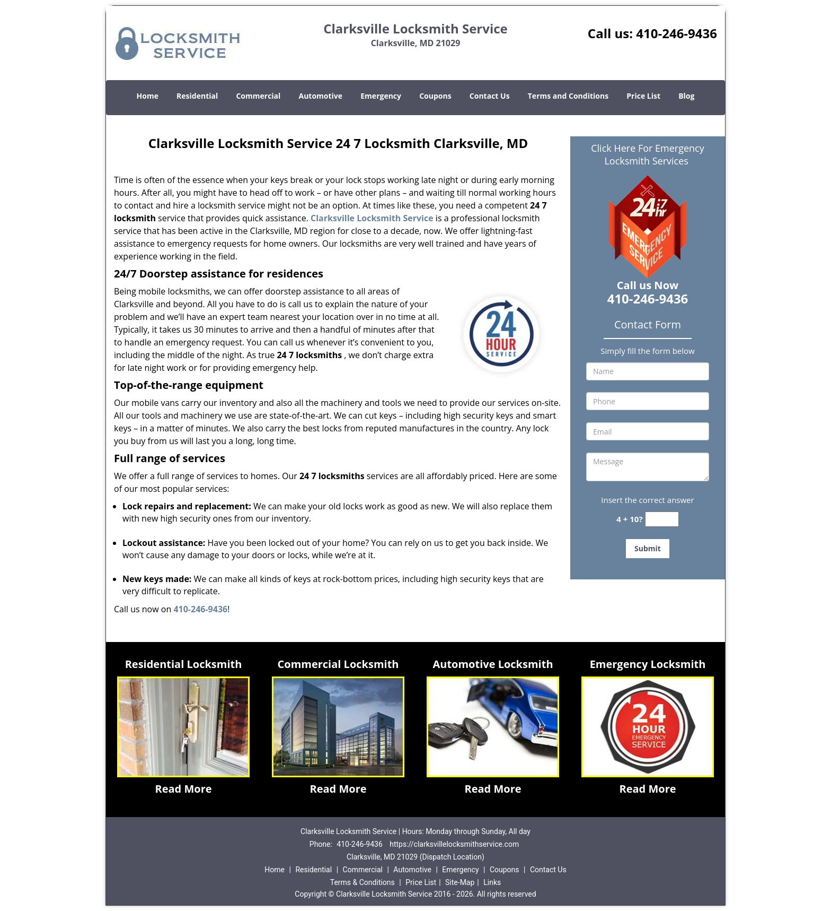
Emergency (380, 96)
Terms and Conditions (568, 96)
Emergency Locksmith (648, 664)
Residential (197, 96)
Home (147, 96)
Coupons (435, 96)
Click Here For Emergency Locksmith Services (647, 154)
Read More (183, 789)
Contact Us (490, 96)
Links (492, 882)
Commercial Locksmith (338, 664)
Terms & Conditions (362, 882)
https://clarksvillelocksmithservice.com (454, 844)
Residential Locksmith (183, 664)
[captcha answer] (662, 519)
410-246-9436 (676, 33)
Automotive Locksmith (492, 664)
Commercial (258, 96)
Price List (643, 96)
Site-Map (459, 882)
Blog (686, 96)
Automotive (321, 96)
